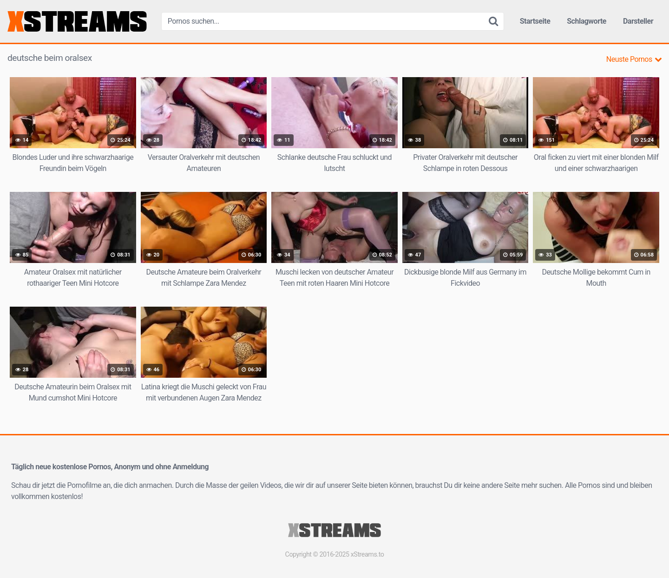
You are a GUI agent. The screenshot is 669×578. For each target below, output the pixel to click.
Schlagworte (586, 21)
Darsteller (638, 21)
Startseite (535, 21)
